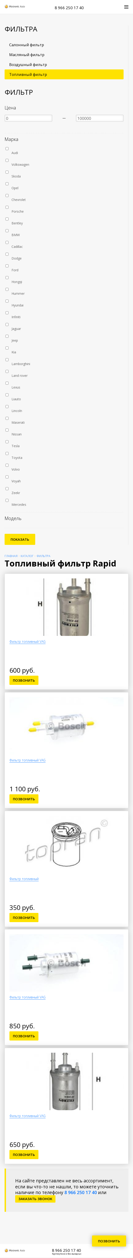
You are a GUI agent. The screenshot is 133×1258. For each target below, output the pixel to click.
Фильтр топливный (24, 879)
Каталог (27, 556)
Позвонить (24, 680)
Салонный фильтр (26, 44)
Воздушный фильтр (28, 64)
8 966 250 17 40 (69, 7)
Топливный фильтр (28, 74)
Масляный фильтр (26, 54)
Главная (11, 556)
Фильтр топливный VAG (27, 641)
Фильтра (43, 556)
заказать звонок (35, 1198)
